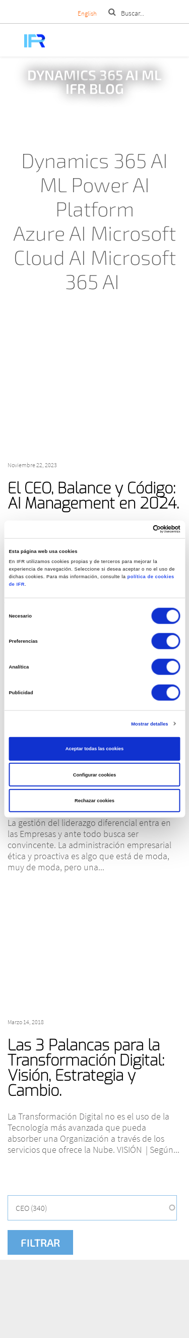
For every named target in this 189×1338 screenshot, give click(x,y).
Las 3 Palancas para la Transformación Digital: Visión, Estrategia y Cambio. (86, 1068)
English (87, 13)
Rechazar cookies (94, 800)
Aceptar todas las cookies (94, 748)
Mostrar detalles (149, 723)
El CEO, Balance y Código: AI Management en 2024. (93, 496)
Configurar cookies (94, 774)
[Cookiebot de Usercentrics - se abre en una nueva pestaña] (136, 529)
